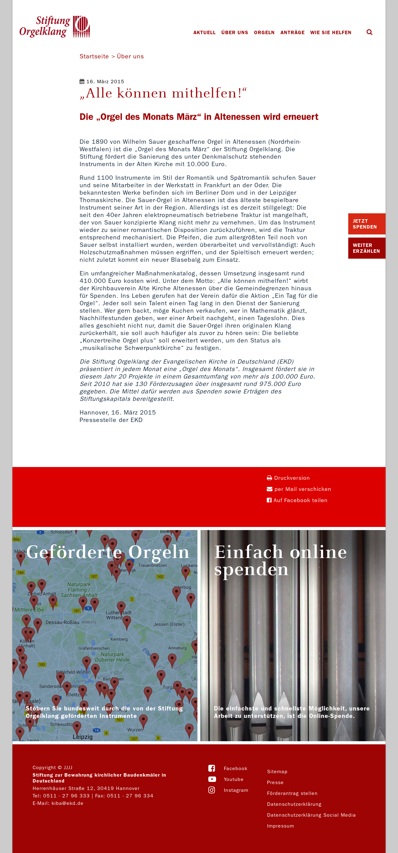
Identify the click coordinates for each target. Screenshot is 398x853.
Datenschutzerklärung (294, 804)
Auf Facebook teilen (297, 500)
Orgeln (264, 32)
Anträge (292, 32)
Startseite (94, 56)
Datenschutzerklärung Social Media (311, 815)
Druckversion (288, 478)
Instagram (236, 790)
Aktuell (204, 32)
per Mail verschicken (299, 489)
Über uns (234, 32)
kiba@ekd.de (68, 803)
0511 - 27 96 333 (66, 796)
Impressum (280, 826)
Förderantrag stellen (292, 793)
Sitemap (277, 771)
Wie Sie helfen (331, 32)
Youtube (234, 779)
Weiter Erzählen (366, 248)
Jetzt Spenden (365, 224)
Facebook (236, 768)
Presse (275, 782)
